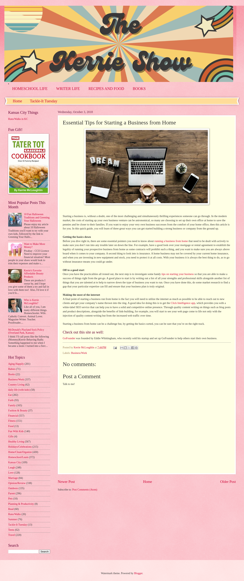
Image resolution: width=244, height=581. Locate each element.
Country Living (16, 384)
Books (11, 374)
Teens (11, 529)
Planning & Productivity (21, 503)
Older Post (228, 482)
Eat (10, 394)
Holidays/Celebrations (20, 446)
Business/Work (79, 353)
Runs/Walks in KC (18, 119)
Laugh (11, 467)
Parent (11, 493)
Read (11, 509)
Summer (12, 519)
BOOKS (139, 89)
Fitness (12, 420)
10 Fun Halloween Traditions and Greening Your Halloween (37, 217)
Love (11, 472)
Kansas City (14, 462)
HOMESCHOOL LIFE (29, 89)
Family (12, 405)
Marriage (13, 478)
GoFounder (69, 338)
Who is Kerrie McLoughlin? (31, 302)
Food (11, 426)
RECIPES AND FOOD (106, 89)
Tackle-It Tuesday (43, 101)
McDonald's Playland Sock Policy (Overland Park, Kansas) (26, 331)
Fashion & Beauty (17, 410)
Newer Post (66, 482)
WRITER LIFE (68, 89)
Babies (11, 369)
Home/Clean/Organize (20, 452)
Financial (13, 415)
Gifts (11, 436)
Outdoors (13, 488)
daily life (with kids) (19, 389)
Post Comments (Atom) (84, 489)
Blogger (138, 573)
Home (17, 101)
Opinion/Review (17, 483)
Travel (11, 535)
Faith (11, 400)
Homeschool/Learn (18, 457)
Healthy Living (16, 441)
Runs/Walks (14, 514)
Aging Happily (16, 363)
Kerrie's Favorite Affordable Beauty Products (34, 273)
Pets (10, 498)
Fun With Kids (16, 431)
